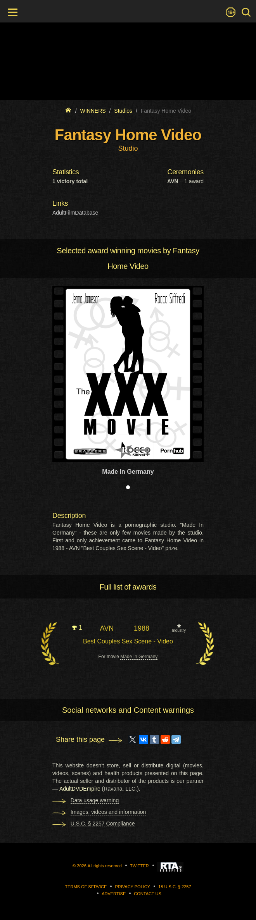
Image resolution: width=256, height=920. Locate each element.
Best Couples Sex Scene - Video (128, 641)
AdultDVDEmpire (79, 789)
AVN (107, 628)
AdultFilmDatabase (75, 213)
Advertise (114, 893)
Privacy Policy (132, 886)
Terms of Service (86, 886)
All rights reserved (105, 865)
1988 (141, 628)
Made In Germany (138, 656)
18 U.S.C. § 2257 (174, 886)
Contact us (147, 893)
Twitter (139, 865)
